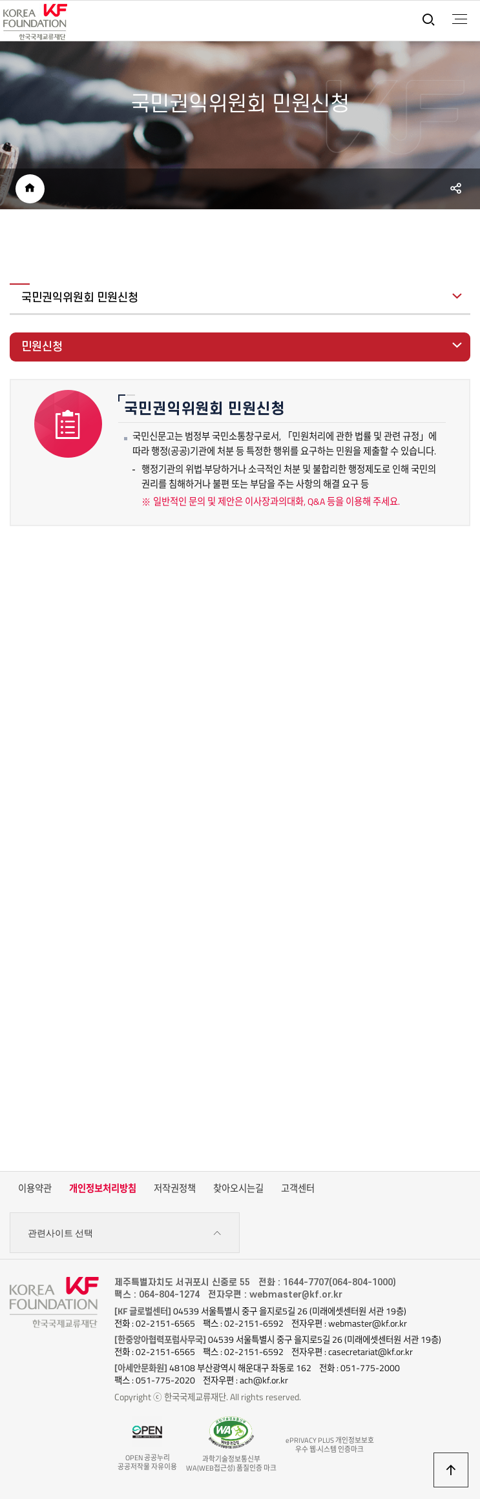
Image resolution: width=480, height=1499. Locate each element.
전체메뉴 (459, 19)
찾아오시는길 (238, 1188)
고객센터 (298, 1188)
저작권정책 (175, 1188)
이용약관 (35, 1188)
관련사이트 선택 (125, 1233)
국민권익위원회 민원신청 (79, 298)
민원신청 (42, 347)
